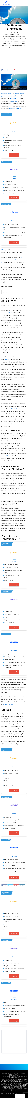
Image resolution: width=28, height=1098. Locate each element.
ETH (2, 250)
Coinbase (14, 220)
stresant (21, 729)
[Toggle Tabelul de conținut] (10, 292)
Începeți (13, 155)
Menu (25, 3)
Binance (14, 131)
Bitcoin (10, 313)
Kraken (14, 178)
